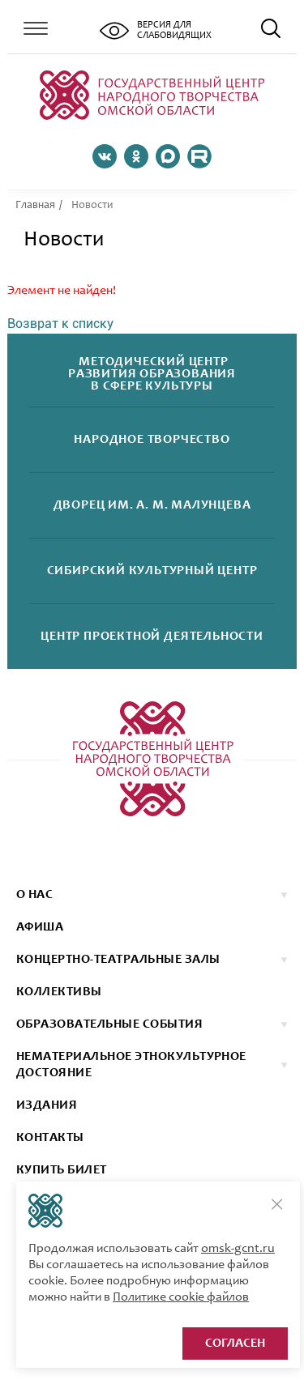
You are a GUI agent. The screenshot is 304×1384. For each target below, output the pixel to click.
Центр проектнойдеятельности (152, 637)
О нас (34, 894)
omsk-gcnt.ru (238, 1248)
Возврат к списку (60, 323)
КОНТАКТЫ (50, 1137)
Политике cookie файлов (181, 1297)
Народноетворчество (151, 440)
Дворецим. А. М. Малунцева (152, 506)
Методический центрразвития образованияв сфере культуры (152, 374)
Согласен (235, 1343)
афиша (39, 927)
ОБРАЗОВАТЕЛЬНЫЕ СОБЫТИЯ (109, 1024)
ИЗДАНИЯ (46, 1105)
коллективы (59, 992)
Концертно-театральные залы (118, 959)
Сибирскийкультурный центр (152, 571)
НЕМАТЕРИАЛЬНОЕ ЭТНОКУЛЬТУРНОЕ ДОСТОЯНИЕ (131, 1065)
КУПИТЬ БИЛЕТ (61, 1170)
